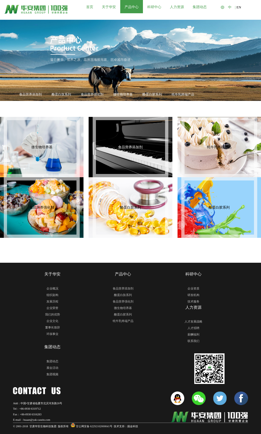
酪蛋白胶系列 (152, 94)
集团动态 (52, 361)
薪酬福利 (193, 334)
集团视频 (52, 374)
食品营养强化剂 (92, 94)
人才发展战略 (193, 321)
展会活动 (52, 367)
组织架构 (52, 295)
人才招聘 (193, 328)
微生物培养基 (123, 94)
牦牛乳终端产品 (183, 94)
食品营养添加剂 (30, 94)
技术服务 (193, 301)
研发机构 (193, 295)
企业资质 (193, 288)
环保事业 (52, 334)
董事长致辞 (52, 327)
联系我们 (193, 341)
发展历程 (52, 301)
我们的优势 (52, 314)
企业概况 (52, 288)
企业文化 (52, 321)
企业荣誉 (52, 308)
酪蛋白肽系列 (61, 94)
